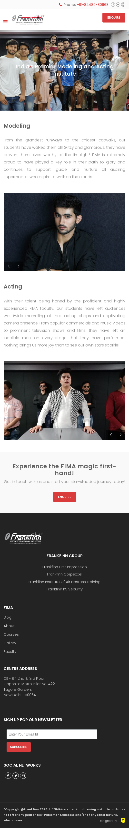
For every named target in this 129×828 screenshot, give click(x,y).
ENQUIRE (113, 17)
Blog (7, 617)
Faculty (10, 651)
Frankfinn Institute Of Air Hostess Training (64, 581)
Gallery (10, 643)
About (9, 625)
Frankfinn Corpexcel (64, 574)
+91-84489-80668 (93, 4)
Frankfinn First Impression (64, 566)
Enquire (64, 497)
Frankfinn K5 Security (65, 589)
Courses (11, 634)
